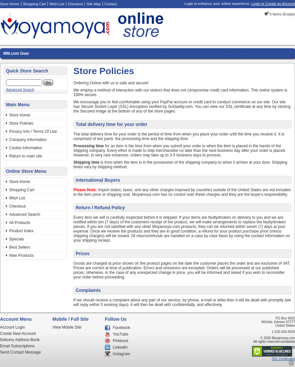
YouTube (120, 334)
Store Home (9, 4)
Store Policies (21, 123)
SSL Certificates (283, 359)
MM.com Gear (16, 53)
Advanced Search (20, 90)
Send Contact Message (20, 352)
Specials (16, 239)
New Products (21, 255)
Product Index (21, 231)
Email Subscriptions (17, 346)
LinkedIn (120, 347)
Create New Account (18, 333)
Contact (111, 4)
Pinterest (120, 340)
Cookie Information (25, 148)
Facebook (121, 327)
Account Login (12, 327)
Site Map (94, 4)
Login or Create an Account (273, 4)
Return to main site (25, 156)
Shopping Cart (34, 4)
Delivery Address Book (20, 339)
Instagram (121, 354)
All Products (19, 222)
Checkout (75, 4)
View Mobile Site (67, 327)
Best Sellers (19, 247)
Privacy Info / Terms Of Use (33, 131)
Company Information (28, 139)
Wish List (56, 4)
